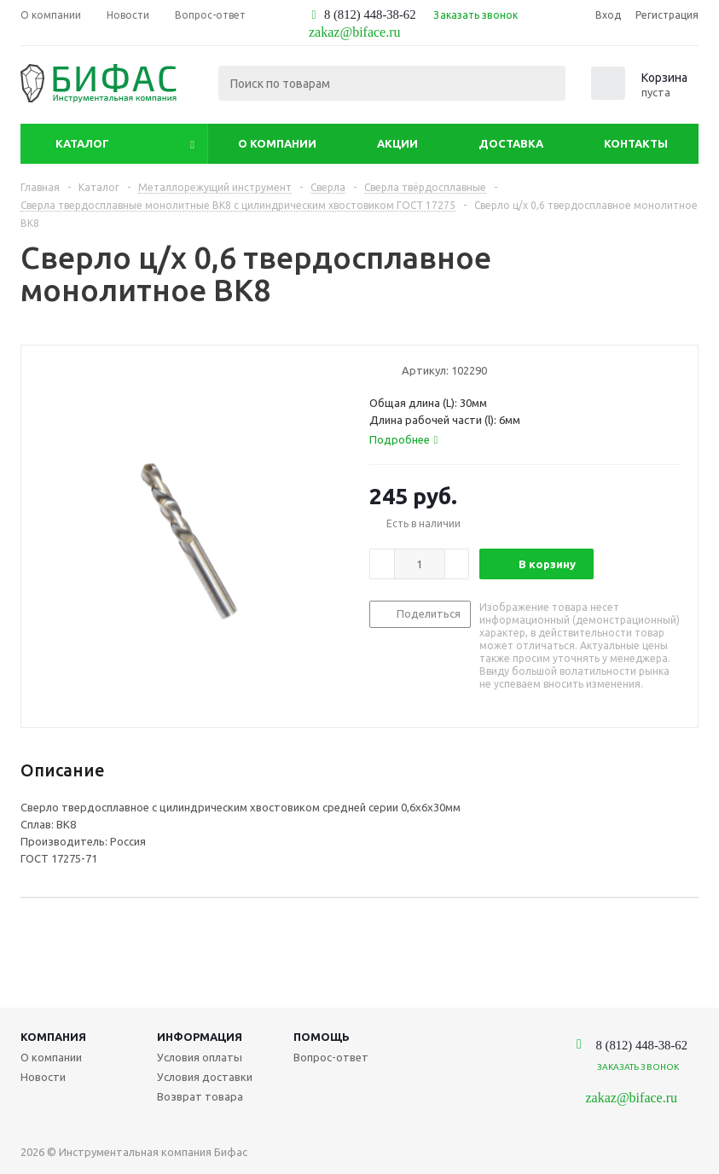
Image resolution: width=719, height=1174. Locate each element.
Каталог (82, 143)
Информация (199, 1037)
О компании (277, 143)
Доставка (510, 143)
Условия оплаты (199, 1057)
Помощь (321, 1037)
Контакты (636, 143)
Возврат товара (200, 1096)
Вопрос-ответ (330, 1057)
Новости (43, 1077)
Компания (53, 1037)
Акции (397, 143)
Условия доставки (204, 1077)
